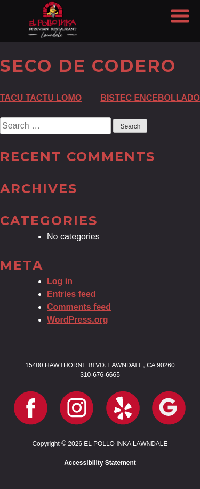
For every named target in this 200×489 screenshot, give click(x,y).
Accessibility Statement (100, 463)
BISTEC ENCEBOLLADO (150, 97)
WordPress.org (77, 319)
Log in (60, 281)
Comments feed (79, 306)
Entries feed (71, 294)
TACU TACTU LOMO (41, 97)
